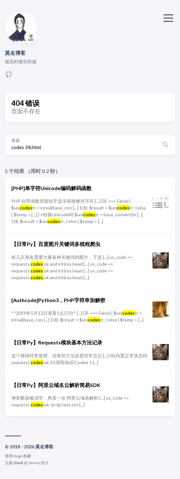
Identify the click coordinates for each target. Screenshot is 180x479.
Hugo (18, 456)
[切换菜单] (168, 17)
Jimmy (34, 462)
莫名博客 (15, 53)
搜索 (15, 140)
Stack (18, 462)
